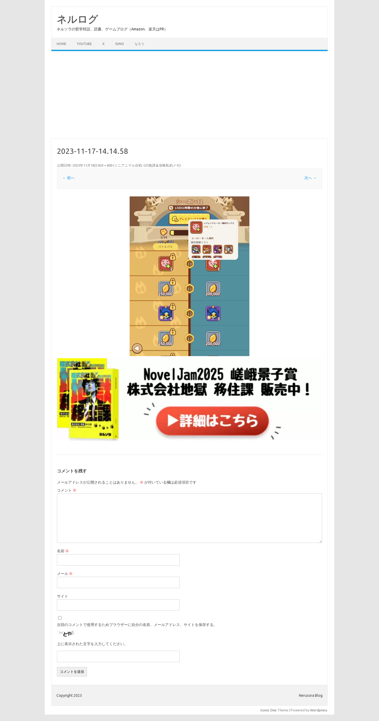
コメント (66, 490)
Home (61, 44)
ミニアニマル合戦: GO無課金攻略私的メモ (147, 165)
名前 (63, 551)
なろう (139, 44)
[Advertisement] (189, 94)
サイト (62, 596)
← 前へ (69, 178)
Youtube (84, 44)
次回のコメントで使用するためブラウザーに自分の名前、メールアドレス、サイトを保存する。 (137, 625)
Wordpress (318, 710)
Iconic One (269, 710)
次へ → (310, 178)
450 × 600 (105, 165)
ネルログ (77, 18)
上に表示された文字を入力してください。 (92, 644)
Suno (119, 44)
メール (65, 573)
